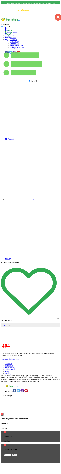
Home (3, 325)
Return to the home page (10, 359)
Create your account (17, 45)
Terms (14, 44)
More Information (23, 10)
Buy (6, 28)
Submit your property (17, 47)
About (13, 38)
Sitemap (8, 373)
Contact (13, 40)
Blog (7, 371)
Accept (47, 15)
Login (12, 43)
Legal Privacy (14, 42)
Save (14, 455)
